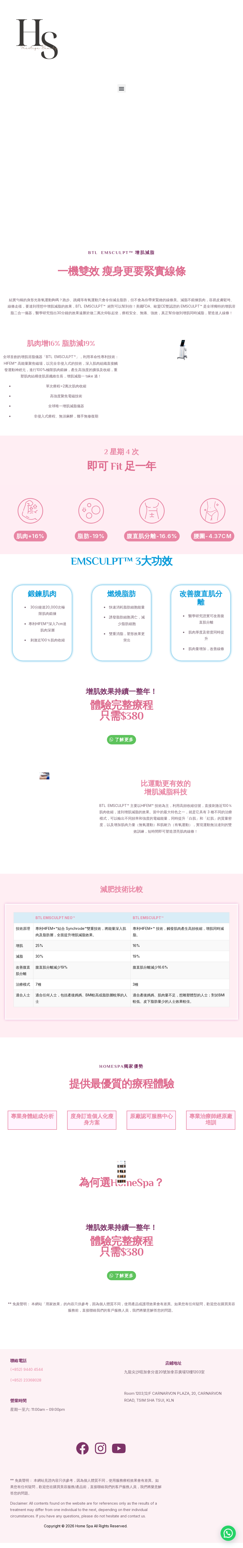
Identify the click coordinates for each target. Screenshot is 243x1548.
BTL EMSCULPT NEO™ (55, 918)
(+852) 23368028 (25, 1380)
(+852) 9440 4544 (26, 1369)
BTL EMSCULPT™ (148, 918)
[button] (121, 88)
